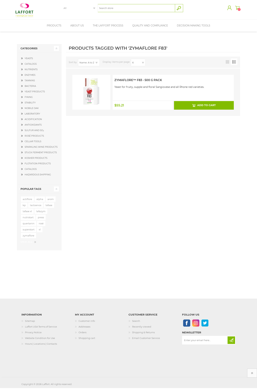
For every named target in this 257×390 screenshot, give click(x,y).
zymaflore (28, 237)
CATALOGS (31, 65)
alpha (39, 201)
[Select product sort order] (89, 64)
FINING (29, 99)
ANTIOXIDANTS (33, 126)
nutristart (28, 219)
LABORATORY (32, 115)
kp (24, 207)
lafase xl (27, 213)
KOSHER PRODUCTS (36, 160)
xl (40, 231)
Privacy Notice (33, 334)
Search (136, 322)
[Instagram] (196, 325)
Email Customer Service (146, 340)
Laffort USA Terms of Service (41, 328)
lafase (49, 207)
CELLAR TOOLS (33, 143)
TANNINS (30, 82)
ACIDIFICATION (33, 121)
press (41, 219)
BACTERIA (30, 88)
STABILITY (30, 104)
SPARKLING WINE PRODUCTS (41, 149)
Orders (82, 334)
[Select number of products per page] (138, 64)
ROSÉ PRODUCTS (34, 137)
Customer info (87, 322)
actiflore (27, 201)
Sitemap (30, 322)
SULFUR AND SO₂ (34, 132)
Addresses (84, 328)
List (234, 63)
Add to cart (206, 107)
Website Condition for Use (40, 340)
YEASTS (29, 60)
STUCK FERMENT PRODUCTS (41, 154)
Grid (227, 63)
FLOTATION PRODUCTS (38, 165)
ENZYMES (30, 77)
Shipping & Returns (143, 334)
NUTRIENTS (31, 71)
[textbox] (136, 9)
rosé (41, 225)
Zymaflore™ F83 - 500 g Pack (138, 82)
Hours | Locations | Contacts (41, 345)
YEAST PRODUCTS (35, 93)
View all (26, 243)
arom (50, 201)
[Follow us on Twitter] (205, 325)
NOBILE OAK (32, 110)
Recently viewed (141, 328)
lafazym (41, 213)
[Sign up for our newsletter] (205, 342)
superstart (28, 231)
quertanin (28, 225)
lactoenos (35, 207)
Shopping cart (236, 9)
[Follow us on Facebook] (187, 325)
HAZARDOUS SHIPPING (38, 176)
